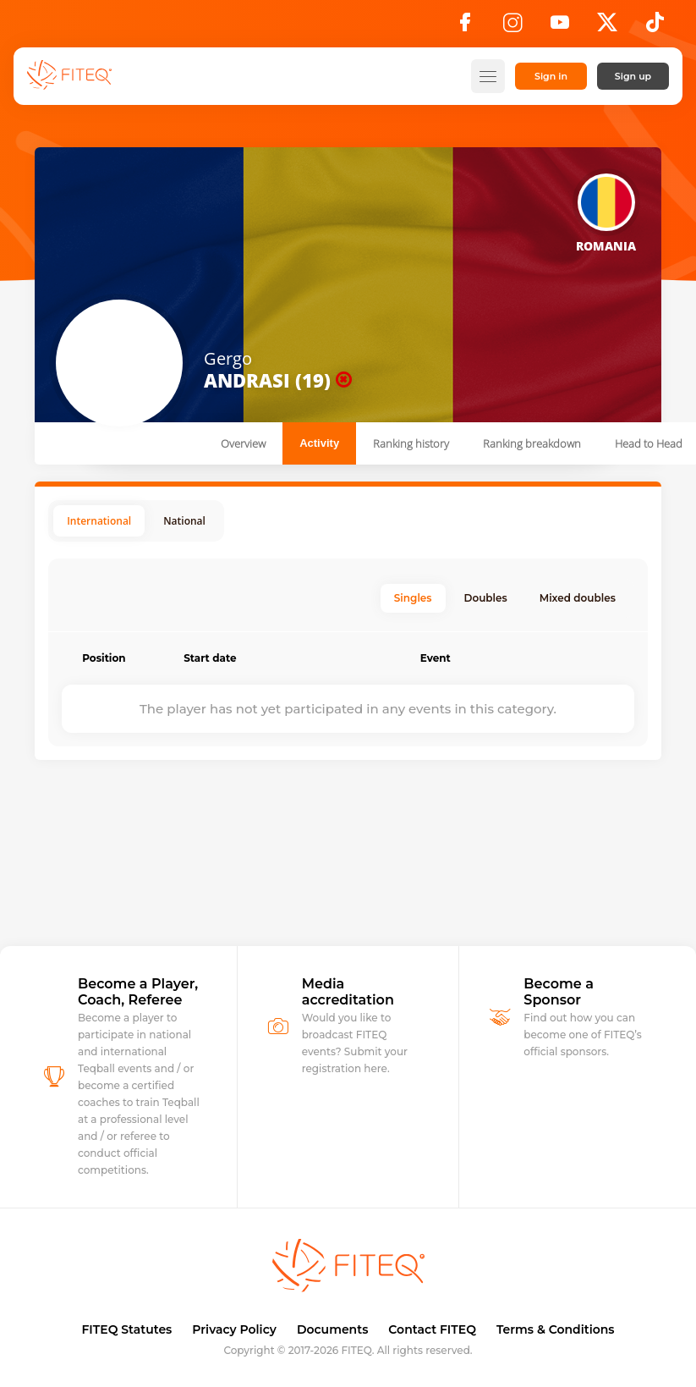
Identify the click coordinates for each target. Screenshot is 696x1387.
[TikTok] (655, 27)
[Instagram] (512, 27)
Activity (319, 443)
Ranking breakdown (532, 443)
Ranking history (411, 443)
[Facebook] (465, 27)
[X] (607, 27)
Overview (243, 443)
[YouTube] (560, 27)
